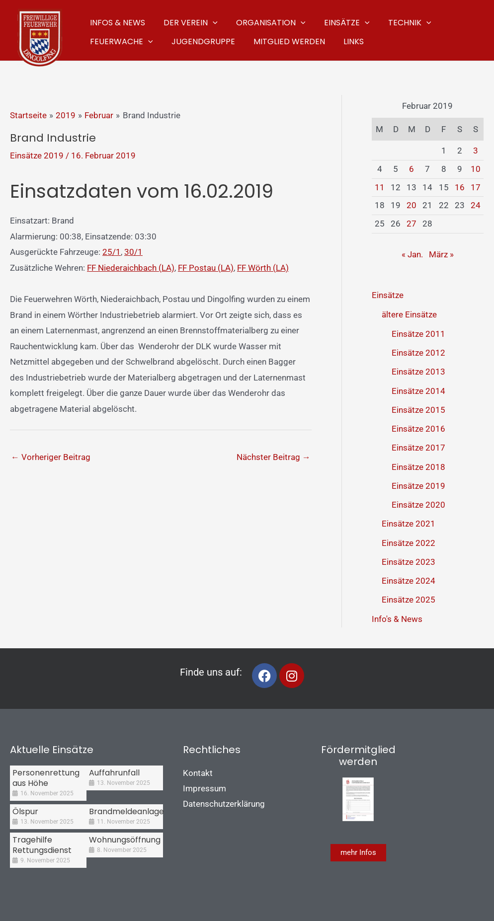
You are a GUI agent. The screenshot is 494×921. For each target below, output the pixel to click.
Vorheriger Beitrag (50, 457)
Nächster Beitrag (274, 457)
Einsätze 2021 (408, 524)
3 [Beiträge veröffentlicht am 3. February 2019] (475, 150)
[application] (209, 20)
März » (441, 254)
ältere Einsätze (409, 314)
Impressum (204, 788)
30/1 (133, 252)
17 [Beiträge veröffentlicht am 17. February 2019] (476, 187)
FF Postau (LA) (206, 268)
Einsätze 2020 (418, 505)
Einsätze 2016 (418, 429)
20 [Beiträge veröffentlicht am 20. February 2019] (411, 205)
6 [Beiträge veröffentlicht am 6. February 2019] (411, 169)
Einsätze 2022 (408, 543)
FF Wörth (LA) (263, 268)
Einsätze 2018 (418, 467)
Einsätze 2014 (418, 391)
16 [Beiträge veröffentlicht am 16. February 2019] (460, 187)
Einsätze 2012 (418, 353)
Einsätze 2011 (418, 334)
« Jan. (412, 254)
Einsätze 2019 (37, 155)
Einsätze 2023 (408, 562)
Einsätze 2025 (408, 600)
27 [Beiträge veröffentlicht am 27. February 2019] (411, 224)
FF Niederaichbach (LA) (130, 268)
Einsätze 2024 (408, 581)
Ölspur (25, 811)
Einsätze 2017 (418, 448)
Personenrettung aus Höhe (46, 778)
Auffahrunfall (114, 772)
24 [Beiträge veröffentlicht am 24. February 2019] (476, 205)
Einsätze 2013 (418, 372)
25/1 (111, 252)
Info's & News (397, 619)
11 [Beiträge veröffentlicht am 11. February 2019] (380, 187)
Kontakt (198, 773)
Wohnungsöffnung (125, 839)
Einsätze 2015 (418, 410)
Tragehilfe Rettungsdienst (42, 845)
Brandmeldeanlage (126, 811)
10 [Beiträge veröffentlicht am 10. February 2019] (476, 169)
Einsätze (388, 295)
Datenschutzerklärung (224, 804)
